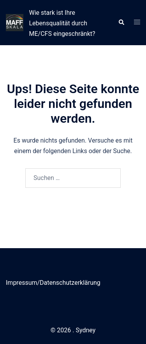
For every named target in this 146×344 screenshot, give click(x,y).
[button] (121, 22)
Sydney (85, 330)
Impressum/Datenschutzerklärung (53, 282)
